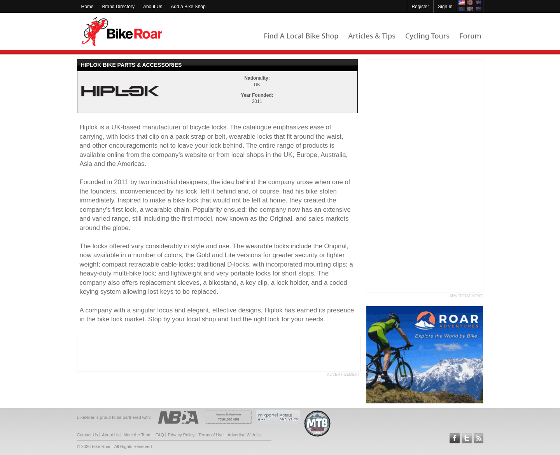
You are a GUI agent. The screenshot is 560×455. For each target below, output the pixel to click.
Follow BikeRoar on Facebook (455, 438)
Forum (470, 35)
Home (87, 6)
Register (420, 6)
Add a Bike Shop (188, 6)
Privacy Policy (181, 434)
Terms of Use (211, 434)
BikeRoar (122, 31)
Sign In (445, 6)
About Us (152, 6)
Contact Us (87, 434)
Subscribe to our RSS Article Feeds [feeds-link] (479, 438)
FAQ (160, 434)
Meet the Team (137, 434)
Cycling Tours (427, 35)
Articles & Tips (371, 35)
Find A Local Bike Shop (301, 35)
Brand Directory (118, 6)
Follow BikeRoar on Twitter (467, 438)
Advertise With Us (244, 434)
